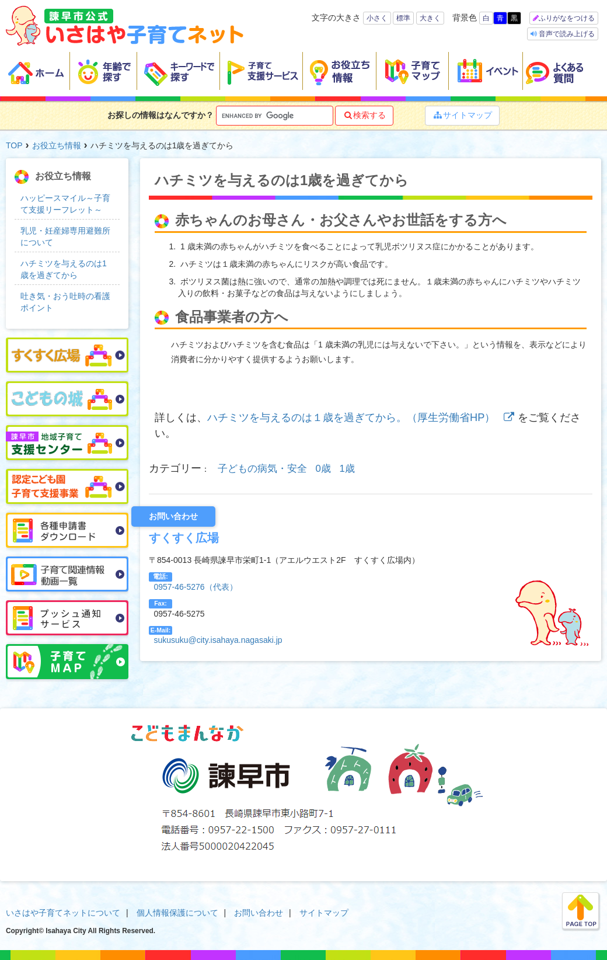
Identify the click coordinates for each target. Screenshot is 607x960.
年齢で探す (103, 71)
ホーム (38, 71)
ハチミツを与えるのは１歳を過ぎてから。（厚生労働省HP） (362, 417)
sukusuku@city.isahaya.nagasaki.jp (218, 640)
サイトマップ (462, 115)
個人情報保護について (177, 912)
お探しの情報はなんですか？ (160, 115)
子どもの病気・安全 (262, 468)
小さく (377, 18)
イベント (486, 71)
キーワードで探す (178, 71)
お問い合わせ (258, 912)
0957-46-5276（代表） (195, 587)
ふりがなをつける (567, 18)
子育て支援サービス (261, 71)
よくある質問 (562, 71)
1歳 (347, 468)
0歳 (323, 468)
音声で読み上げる (566, 34)
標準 (403, 18)
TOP (14, 145)
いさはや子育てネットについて (63, 912)
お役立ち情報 (339, 71)
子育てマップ (412, 71)
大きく (430, 18)
